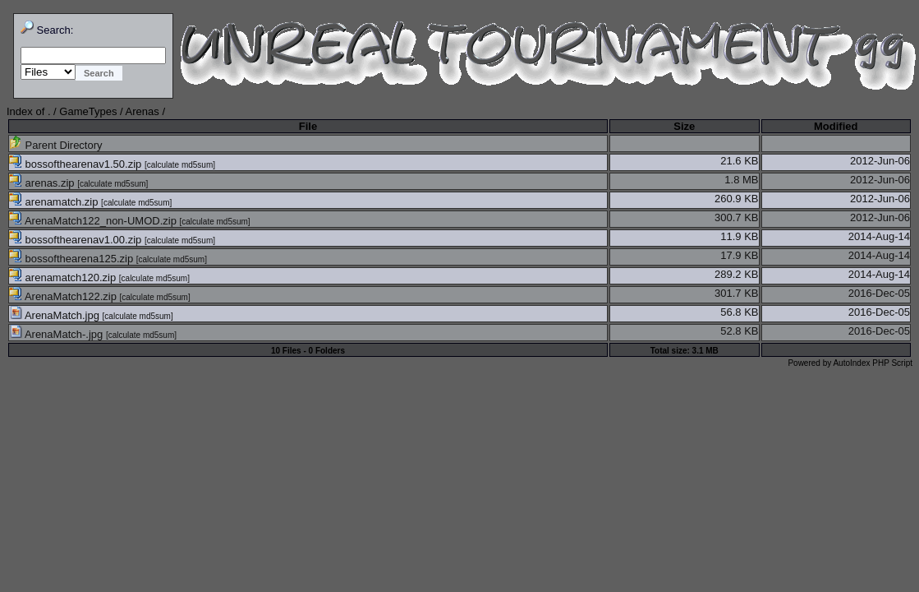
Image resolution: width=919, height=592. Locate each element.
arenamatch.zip (55, 202)
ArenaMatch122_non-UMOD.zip (94, 221)
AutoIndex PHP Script (872, 363)
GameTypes (88, 111)
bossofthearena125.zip (72, 258)
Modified (835, 126)
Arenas (142, 111)
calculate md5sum (180, 164)
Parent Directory (56, 145)
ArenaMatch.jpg (56, 315)
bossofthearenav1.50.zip (77, 164)
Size (684, 126)
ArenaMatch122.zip (64, 296)
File (308, 126)
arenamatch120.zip (64, 277)
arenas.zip (43, 183)
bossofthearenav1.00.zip (77, 240)
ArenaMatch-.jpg (57, 334)
